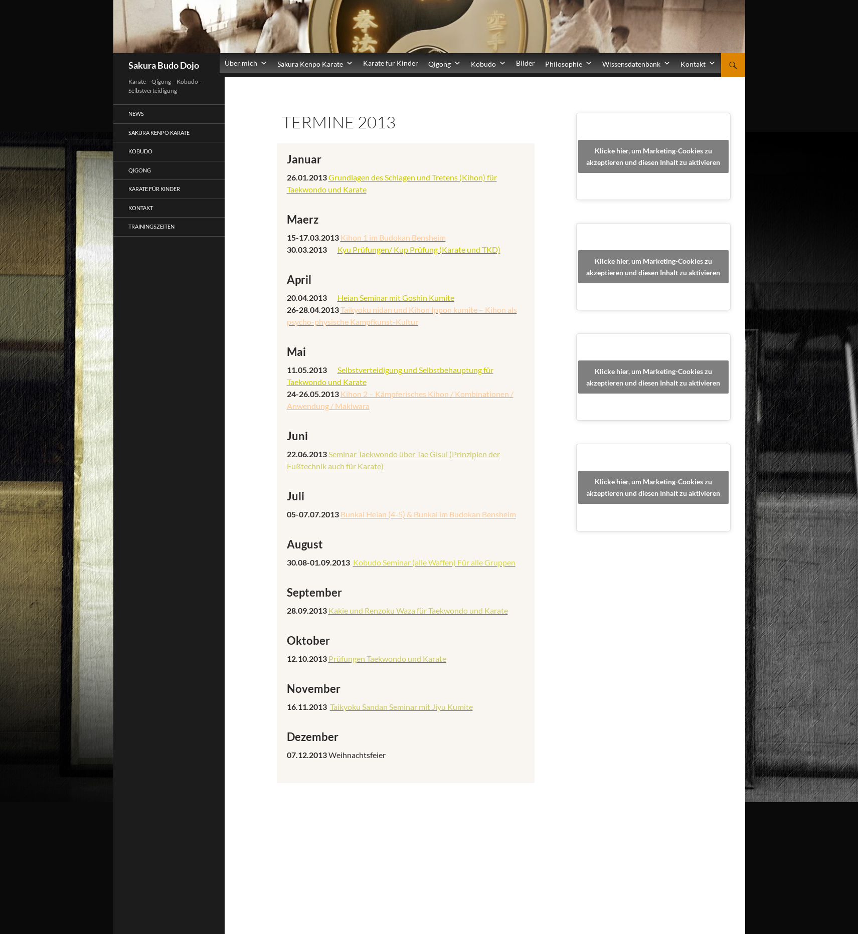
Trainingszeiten (151, 226)
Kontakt (140, 208)
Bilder (525, 63)
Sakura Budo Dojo (163, 65)
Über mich (246, 63)
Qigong (139, 170)
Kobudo (140, 151)
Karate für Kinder (390, 63)
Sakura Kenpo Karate (159, 132)
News (136, 113)
